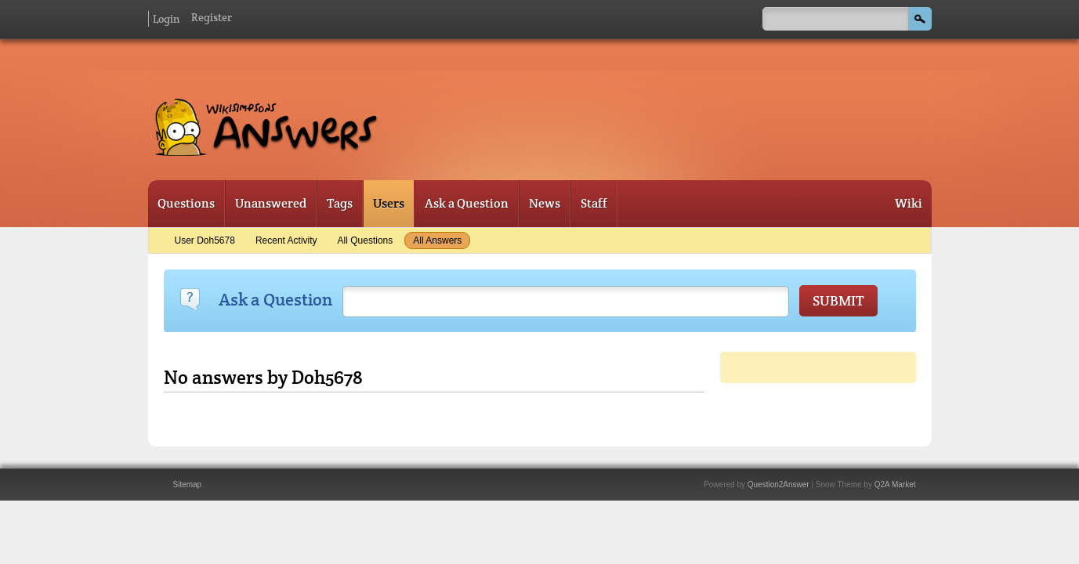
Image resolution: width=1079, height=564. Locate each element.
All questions (365, 240)
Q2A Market (895, 484)
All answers (437, 240)
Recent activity (286, 240)
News (544, 203)
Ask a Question (467, 203)
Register (211, 17)
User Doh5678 (205, 240)
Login (166, 19)
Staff (594, 203)
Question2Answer (778, 484)
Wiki (908, 203)
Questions (186, 203)
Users (388, 203)
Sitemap (187, 484)
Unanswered (270, 203)
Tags (340, 203)
